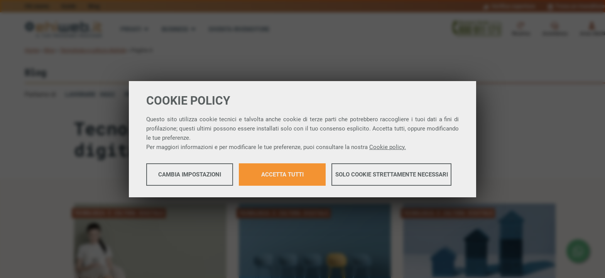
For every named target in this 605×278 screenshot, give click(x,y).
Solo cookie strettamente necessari (391, 174)
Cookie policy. (387, 147)
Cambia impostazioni (189, 174)
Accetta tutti (282, 174)
